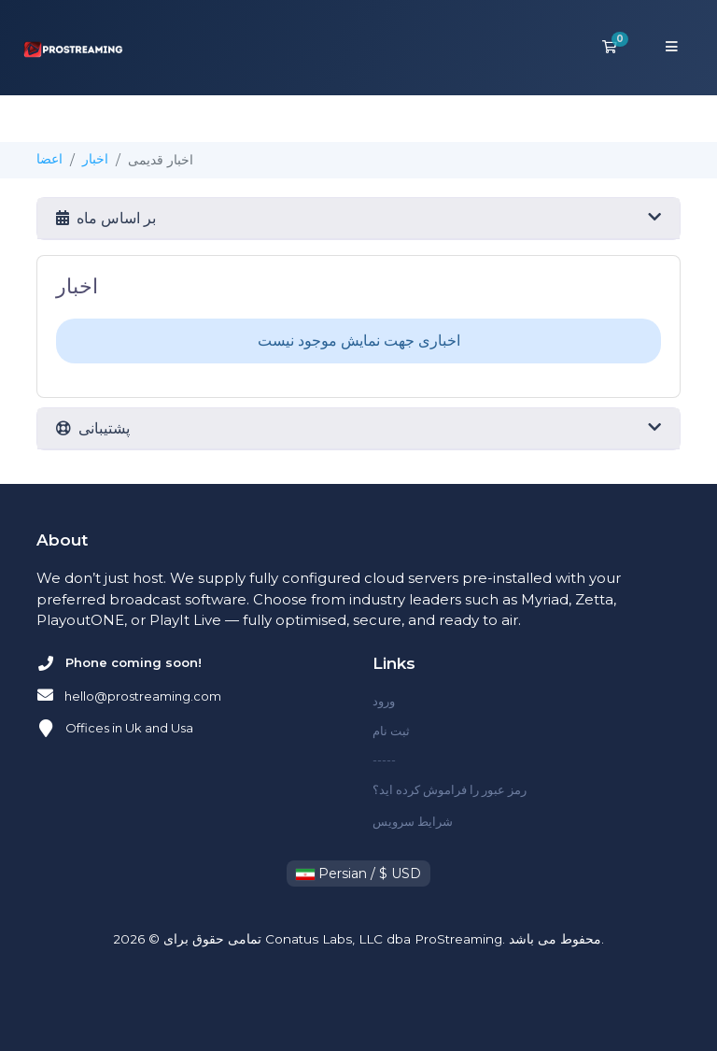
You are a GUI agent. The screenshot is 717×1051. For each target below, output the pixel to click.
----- (384, 759)
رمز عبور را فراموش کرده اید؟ (450, 789)
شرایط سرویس (413, 821)
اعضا (49, 158)
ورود (384, 700)
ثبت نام (391, 730)
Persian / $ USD (358, 873)
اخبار (95, 158)
